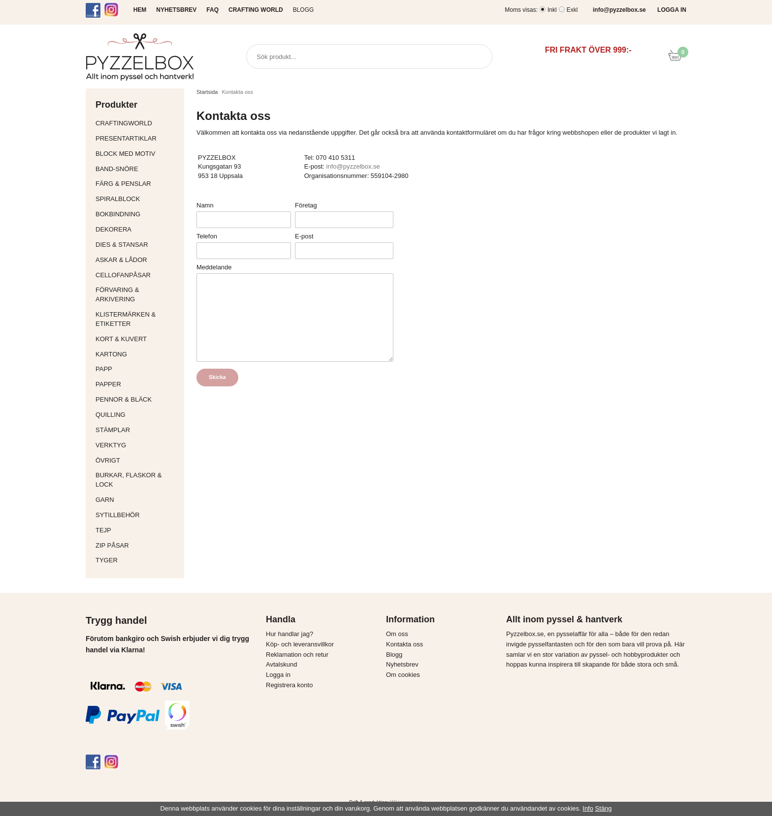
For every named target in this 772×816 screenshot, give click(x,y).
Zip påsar (112, 545)
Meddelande (214, 267)
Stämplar (137, 430)
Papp (137, 369)
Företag (306, 205)
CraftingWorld (137, 123)
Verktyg (137, 445)
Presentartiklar (137, 138)
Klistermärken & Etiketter (137, 319)
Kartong (137, 354)
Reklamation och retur (297, 654)
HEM (140, 9)
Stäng (603, 808)
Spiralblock (118, 199)
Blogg (303, 9)
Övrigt (108, 460)
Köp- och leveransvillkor (300, 644)
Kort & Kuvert (137, 339)
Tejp (137, 530)
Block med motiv (125, 153)
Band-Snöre (137, 169)
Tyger (137, 560)
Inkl (552, 9)
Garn (137, 499)
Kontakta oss (404, 644)
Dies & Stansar (137, 244)
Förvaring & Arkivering (137, 294)
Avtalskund (281, 664)
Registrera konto (289, 685)
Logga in (278, 674)
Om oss (397, 634)
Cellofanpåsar (123, 275)
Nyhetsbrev (402, 664)
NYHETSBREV (176, 9)
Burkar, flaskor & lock (137, 479)
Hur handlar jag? (289, 634)
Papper (137, 384)
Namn (205, 205)
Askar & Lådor (121, 259)
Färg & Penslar (137, 183)
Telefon (206, 236)
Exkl (572, 9)
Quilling (137, 414)
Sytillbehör (137, 515)
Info (587, 808)
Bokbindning (137, 214)
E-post (304, 236)
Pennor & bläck (137, 399)
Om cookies (403, 674)
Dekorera (137, 229)
